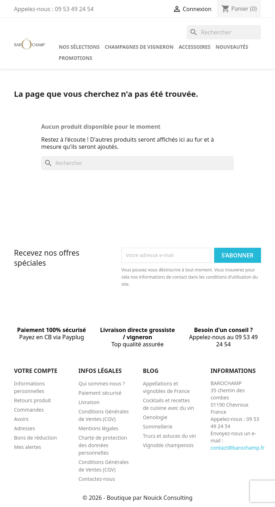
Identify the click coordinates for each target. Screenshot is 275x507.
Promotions (75, 58)
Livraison (89, 402)
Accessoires (195, 46)
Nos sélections (79, 46)
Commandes (29, 409)
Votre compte (35, 371)
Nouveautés (232, 46)
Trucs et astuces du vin (169, 435)
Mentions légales (98, 428)
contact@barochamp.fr (238, 447)
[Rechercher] (224, 32)
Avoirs (21, 419)
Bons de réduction (35, 437)
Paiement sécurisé (99, 392)
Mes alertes (27, 447)
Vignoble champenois (168, 445)
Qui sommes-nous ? (101, 383)
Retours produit (32, 400)
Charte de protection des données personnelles (102, 445)
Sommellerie (158, 426)
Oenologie (155, 417)
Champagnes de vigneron (139, 46)
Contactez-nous (96, 478)
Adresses (24, 428)
